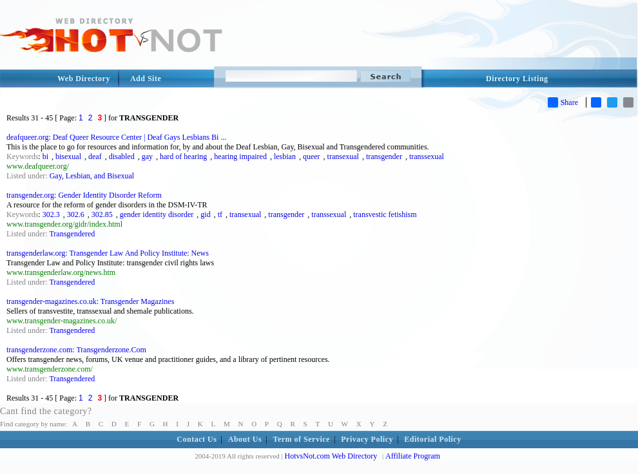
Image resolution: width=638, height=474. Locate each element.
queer (311, 156)
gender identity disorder (157, 214)
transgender (384, 156)
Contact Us (197, 439)
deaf (95, 156)
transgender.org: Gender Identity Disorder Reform (84, 195)
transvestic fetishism (384, 214)
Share (563, 102)
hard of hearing (183, 156)
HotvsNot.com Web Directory (331, 455)
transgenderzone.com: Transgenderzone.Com (76, 349)
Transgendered (72, 233)
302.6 (75, 214)
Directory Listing (517, 78)
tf (220, 214)
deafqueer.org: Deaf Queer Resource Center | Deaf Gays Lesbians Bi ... (116, 137)
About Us (245, 439)
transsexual (426, 156)
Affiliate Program (412, 455)
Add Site (145, 78)
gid (205, 214)
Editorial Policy (432, 439)
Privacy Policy (367, 439)
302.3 (51, 214)
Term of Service (301, 439)
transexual (343, 156)
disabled (122, 156)
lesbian (285, 156)
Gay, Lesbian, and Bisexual (92, 175)
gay (147, 156)
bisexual (68, 156)
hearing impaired (240, 156)
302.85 (102, 214)
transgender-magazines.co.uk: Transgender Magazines (90, 301)
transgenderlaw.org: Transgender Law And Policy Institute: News (107, 253)
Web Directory (83, 78)
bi (45, 156)
